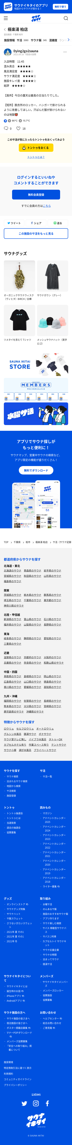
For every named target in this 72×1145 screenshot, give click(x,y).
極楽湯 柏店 (18, 29)
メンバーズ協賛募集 (17, 1041)
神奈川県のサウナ (14, 605)
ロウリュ (9, 728)
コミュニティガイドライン (17, 1079)
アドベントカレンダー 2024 (54, 828)
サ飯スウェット (15, 918)
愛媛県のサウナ (32, 687)
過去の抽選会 (14, 827)
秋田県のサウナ (32, 576)
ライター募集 (50, 886)
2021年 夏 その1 (15, 932)
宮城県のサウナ (12, 576)
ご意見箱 (47, 1028)
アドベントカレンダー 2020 (54, 862)
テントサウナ (58, 744)
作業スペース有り (39, 744)
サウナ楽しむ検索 (52, 923)
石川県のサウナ (52, 619)
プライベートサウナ (45, 750)
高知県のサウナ (52, 687)
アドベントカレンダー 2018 (54, 879)
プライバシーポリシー (15, 1085)
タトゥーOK (55, 739)
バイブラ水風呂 (37, 739)
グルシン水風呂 (12, 734)
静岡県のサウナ (32, 638)
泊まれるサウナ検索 (17, 781)
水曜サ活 (47, 904)
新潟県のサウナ (12, 619)
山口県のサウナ (32, 681)
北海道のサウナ (12, 570)
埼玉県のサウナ (12, 600)
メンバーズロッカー (53, 990)
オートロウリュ (45, 728)
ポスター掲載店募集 (17, 1028)
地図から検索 (14, 786)
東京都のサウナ (52, 600)
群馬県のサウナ (52, 595)
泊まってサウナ (51, 959)
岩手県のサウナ (52, 570)
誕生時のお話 (14, 991)
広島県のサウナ (12, 681)
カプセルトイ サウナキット (54, 943)
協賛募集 (11, 832)
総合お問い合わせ (52, 1023)
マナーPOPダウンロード (19, 1032)
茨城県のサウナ (12, 595)
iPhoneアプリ (14, 996)
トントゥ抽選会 (15, 813)
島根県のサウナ (32, 676)
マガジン (47, 813)
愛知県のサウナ (52, 638)
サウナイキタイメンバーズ (55, 983)
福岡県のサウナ (12, 701)
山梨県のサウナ (32, 624)
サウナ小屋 (10, 750)
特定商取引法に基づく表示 (17, 1068)
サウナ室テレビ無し (15, 739)
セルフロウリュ (25, 728)
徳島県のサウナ (52, 681)
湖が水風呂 (25, 750)
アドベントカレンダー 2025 (54, 820)
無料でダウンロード (36, 470)
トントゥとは (14, 818)
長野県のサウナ (52, 624)
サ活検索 (11, 791)
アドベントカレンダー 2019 (54, 871)
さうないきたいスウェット (19, 925)
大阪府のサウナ (52, 657)
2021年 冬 (12, 941)
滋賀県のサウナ (12, 657)
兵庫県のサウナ (12, 662)
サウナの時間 (50, 954)
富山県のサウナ (32, 619)
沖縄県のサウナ (35, 711)
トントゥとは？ (36, 157)
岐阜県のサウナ (12, 638)
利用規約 (8, 1073)
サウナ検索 (12, 776)
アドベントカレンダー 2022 (54, 845)
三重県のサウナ (12, 643)
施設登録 (11, 795)
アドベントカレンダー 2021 (54, 854)
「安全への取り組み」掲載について (19, 1047)
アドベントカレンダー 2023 (54, 837)
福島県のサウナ (12, 581)
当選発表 (11, 823)
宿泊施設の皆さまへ (17, 1023)
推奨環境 (8, 1062)
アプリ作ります (51, 918)
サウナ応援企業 (51, 950)
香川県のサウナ (12, 687)
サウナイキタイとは (17, 986)
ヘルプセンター (51, 1018)
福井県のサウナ (12, 624)
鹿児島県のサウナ (14, 711)
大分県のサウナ (32, 706)
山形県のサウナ (52, 576)
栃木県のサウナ (32, 595)
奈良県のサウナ (32, 662)
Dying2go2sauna (25, 50)
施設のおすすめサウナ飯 (55, 914)
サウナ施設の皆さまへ (18, 1018)
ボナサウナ (45, 734)
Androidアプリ (14, 1000)
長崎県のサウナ (52, 701)
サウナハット (14, 914)
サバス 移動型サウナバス (54, 930)
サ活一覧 (47, 776)
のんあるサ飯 (50, 909)
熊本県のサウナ (12, 706)
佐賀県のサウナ (32, 701)
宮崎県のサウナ (52, 706)
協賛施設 (47, 995)
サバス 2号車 (49, 936)
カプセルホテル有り (15, 744)
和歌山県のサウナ (54, 662)
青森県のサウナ (32, 570)
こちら (47, 206)
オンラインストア (16, 904)
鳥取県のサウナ (12, 676)
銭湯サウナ (30, 734)
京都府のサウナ (32, 657)
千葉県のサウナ (32, 600)
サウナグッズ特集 (16, 909)
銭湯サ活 (47, 964)
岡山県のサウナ (52, 676)
